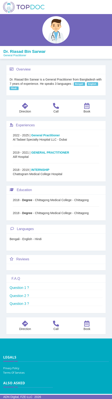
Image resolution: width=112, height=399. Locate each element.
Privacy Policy (11, 368)
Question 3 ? (19, 303)
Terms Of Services (14, 373)
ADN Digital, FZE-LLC (17, 397)
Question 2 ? (19, 296)
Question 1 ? (19, 288)
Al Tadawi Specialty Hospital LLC (35, 139)
